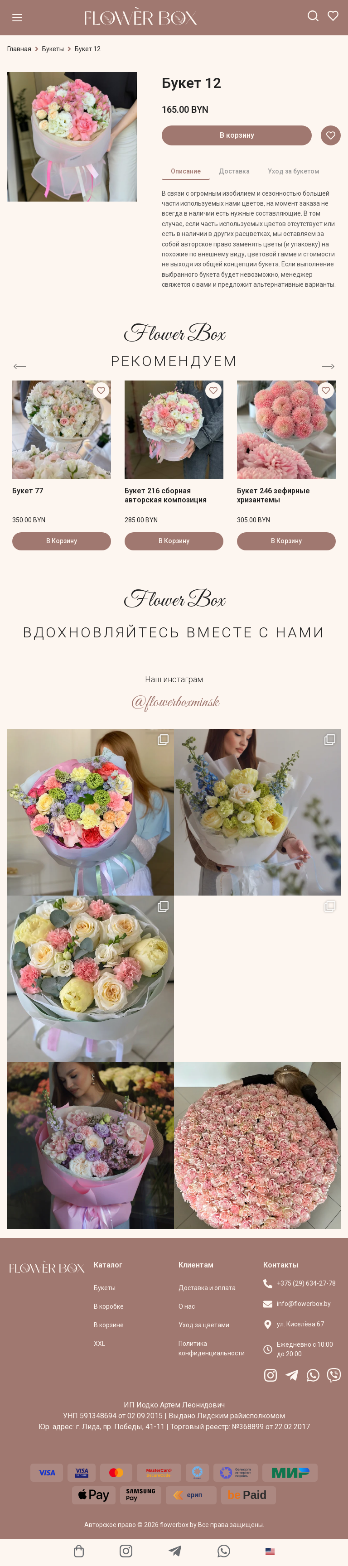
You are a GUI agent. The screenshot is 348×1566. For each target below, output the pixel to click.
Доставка (234, 171)
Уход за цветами (204, 1325)
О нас (187, 1306)
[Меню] (17, 18)
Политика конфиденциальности (212, 1348)
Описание (186, 171)
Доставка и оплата (207, 1287)
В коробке (109, 1306)
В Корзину (61, 540)
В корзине (109, 1325)
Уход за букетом (293, 171)
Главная (19, 49)
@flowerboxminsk (174, 702)
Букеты (53, 49)
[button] (331, 135)
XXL (99, 1343)
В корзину (237, 135)
